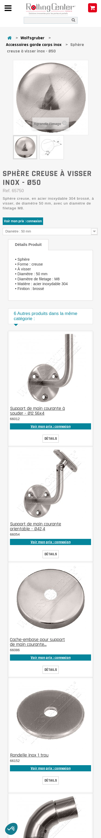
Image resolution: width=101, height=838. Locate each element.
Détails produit (28, 244)
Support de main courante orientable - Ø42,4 (35, 526)
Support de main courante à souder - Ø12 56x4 (37, 410)
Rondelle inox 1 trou (29, 755)
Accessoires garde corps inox (33, 45)
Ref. (7, 190)
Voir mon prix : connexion (23, 221)
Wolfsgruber (32, 38)
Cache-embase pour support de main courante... (37, 641)
